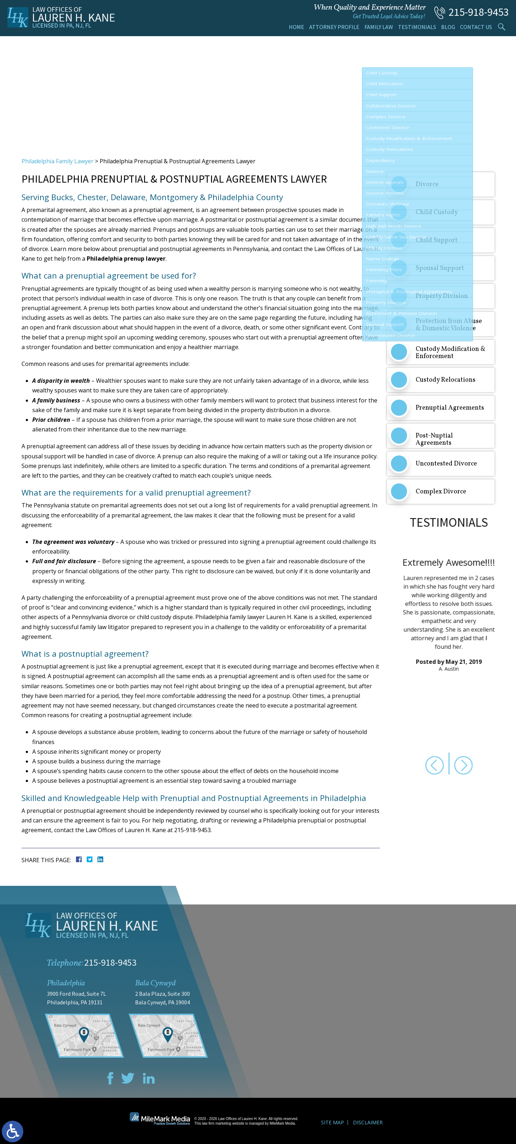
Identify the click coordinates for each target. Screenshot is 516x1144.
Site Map (332, 1122)
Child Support (437, 240)
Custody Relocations (446, 380)
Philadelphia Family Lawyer (58, 161)
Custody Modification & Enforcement (451, 353)
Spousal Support (440, 268)
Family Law (378, 26)
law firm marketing (216, 1123)
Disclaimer (368, 1122)
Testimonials (417, 26)
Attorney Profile (334, 26)
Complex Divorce (441, 491)
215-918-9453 (479, 11)
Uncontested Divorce (446, 463)
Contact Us (476, 26)
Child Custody (437, 212)
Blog (448, 26)
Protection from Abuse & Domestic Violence (449, 325)
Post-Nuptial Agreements (434, 439)
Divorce (427, 184)
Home (296, 26)
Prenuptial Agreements (450, 408)
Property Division (442, 296)
